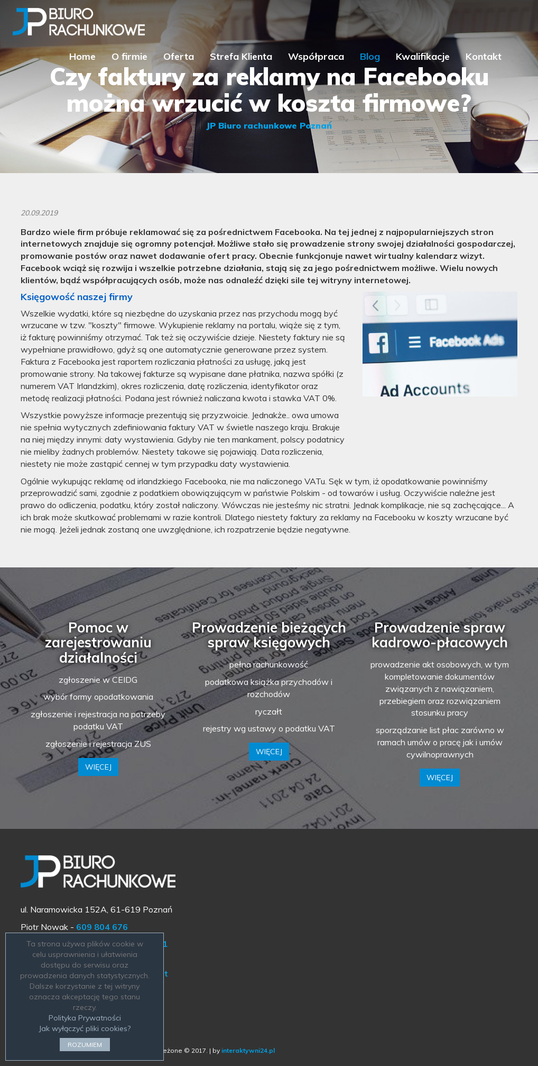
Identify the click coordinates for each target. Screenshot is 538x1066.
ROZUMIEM (85, 1045)
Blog (370, 56)
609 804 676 (102, 927)
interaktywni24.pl (248, 1050)
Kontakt (484, 56)
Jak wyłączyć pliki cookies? (85, 1028)
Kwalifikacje (423, 56)
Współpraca (316, 56)
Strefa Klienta (241, 56)
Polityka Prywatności (85, 1018)
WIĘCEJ (98, 767)
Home (82, 56)
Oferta (178, 56)
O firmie (129, 56)
